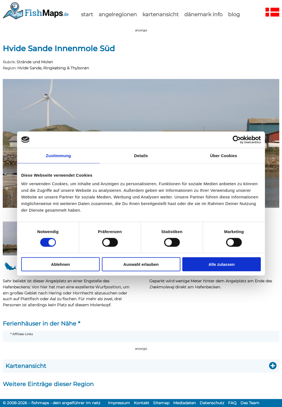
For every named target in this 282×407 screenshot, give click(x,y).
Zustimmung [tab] (58, 155)
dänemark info (203, 14)
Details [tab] (141, 155)
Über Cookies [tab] (223, 155)
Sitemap (161, 402)
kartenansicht (160, 14)
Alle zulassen (221, 264)
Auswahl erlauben (141, 264)
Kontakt (141, 402)
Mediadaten (184, 402)
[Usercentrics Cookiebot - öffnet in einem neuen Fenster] (237, 139)
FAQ (232, 402)
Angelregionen (118, 14)
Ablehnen (60, 264)
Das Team (249, 402)
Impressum (119, 402)
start (87, 14)
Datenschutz (212, 402)
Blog (234, 14)
